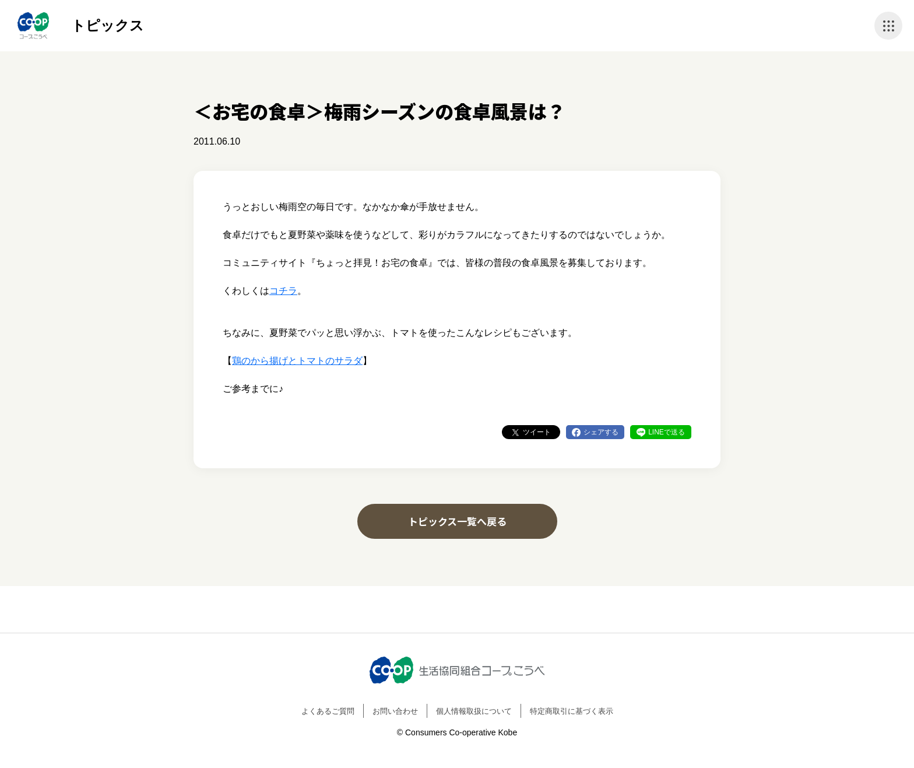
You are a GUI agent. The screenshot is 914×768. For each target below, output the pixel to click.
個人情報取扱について (474, 711)
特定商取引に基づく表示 (571, 711)
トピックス (107, 25)
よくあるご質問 (327, 711)
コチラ (283, 291)
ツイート (537, 432)
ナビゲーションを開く (888, 26)
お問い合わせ (395, 711)
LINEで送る (666, 432)
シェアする (600, 432)
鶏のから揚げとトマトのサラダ (297, 361)
